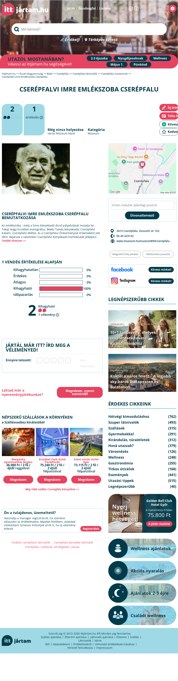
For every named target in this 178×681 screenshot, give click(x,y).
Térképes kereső (103, 40)
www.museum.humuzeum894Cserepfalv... (144, 241)
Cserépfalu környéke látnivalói (73, 542)
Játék (71, 8)
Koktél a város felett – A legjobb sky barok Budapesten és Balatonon (140, 382)
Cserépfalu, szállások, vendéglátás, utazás (52, 547)
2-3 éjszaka (99, 58)
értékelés (34, 119)
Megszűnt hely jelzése (125, 254)
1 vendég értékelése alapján (32, 262)
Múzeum (93, 133)
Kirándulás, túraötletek (151, 324)
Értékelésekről (82, 644)
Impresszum (104, 648)
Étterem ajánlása (76, 637)
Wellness (160, 58)
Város (98, 640)
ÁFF (47, 644)
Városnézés (118, 451)
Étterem (121, 637)
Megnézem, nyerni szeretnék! (80, 392)
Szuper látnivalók (123, 422)
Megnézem (18, 479)
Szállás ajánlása (51, 637)
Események (118, 474)
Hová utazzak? (121, 445)
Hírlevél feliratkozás (80, 648)
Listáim (105, 8)
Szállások (116, 428)
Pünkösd (140, 64)
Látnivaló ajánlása (101, 637)
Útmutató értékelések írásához (115, 644)
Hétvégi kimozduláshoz (128, 416)
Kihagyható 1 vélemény (48, 310)
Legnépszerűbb (119, 326)
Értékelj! (72, 40)
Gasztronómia (147, 367)
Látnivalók (84, 640)
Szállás (134, 637)
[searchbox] (89, 29)
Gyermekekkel (121, 434)
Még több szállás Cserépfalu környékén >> (52, 489)
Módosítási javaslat (158, 254)
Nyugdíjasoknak (130, 58)
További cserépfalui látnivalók (30, 542)
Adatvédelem (61, 644)
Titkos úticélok (121, 469)
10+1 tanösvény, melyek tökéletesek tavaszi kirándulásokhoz (133, 338)
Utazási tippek (121, 480)
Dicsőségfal (87, 8)
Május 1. (116, 64)
